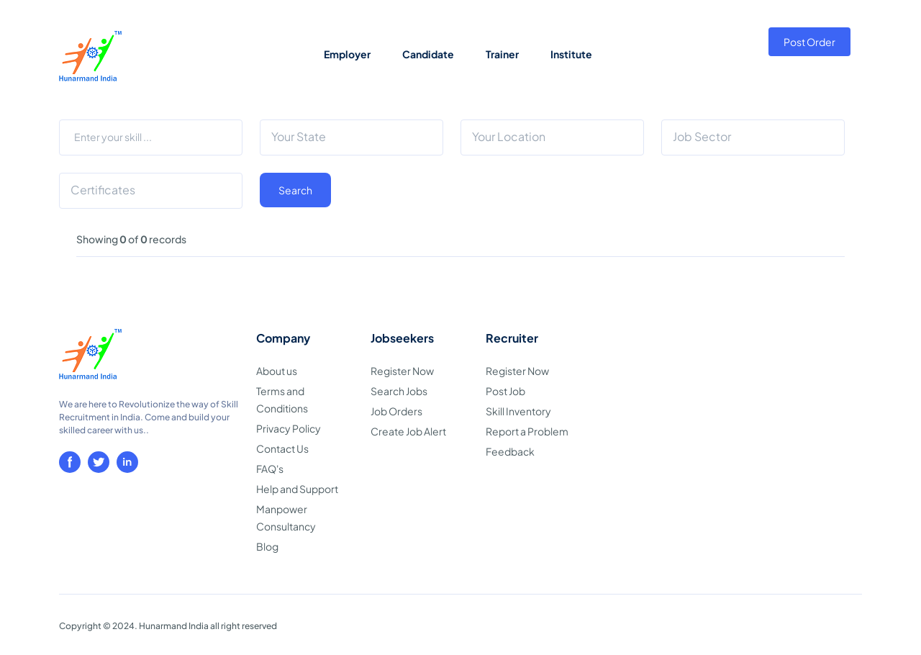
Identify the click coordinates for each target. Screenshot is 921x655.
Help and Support (297, 488)
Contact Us (282, 448)
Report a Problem (527, 431)
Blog (267, 546)
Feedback (510, 451)
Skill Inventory (518, 411)
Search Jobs (399, 390)
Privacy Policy (288, 428)
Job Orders (396, 411)
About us (276, 370)
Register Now (402, 370)
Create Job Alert (408, 431)
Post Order (809, 41)
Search (295, 190)
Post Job (505, 390)
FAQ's (269, 468)
